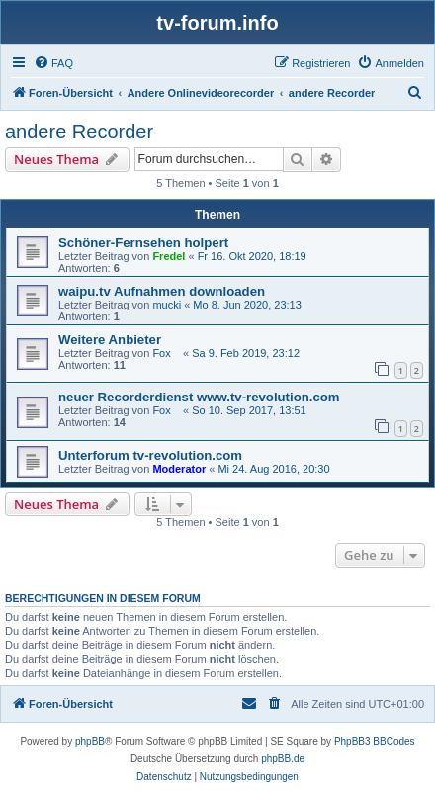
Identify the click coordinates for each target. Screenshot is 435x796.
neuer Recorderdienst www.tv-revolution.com (199, 397)
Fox (166, 353)
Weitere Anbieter (109, 339)
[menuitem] (53, 63)
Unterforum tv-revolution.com (150, 455)
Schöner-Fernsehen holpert (143, 242)
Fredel (168, 256)
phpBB (90, 741)
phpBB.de (282, 758)
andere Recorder (79, 131)
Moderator (179, 469)
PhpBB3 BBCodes (374, 741)
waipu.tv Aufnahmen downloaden (161, 291)
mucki (166, 304)
